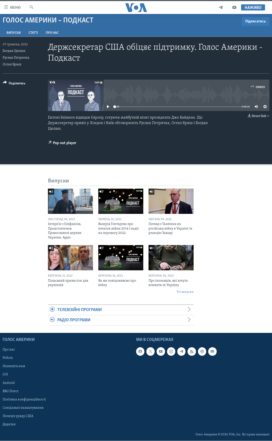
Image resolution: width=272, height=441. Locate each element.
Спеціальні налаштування (23, 408)
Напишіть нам (14, 366)
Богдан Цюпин (14, 51)
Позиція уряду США (18, 416)
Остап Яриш (12, 64)
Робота (8, 358)
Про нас (52, 33)
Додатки (9, 424)
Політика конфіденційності (24, 399)
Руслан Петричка (16, 58)
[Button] (14, 84)
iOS (5, 374)
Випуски (14, 33)
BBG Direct (10, 391)
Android (9, 383)
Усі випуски (185, 292)
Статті (33, 33)
